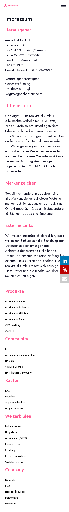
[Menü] (63, 5)
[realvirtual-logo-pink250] (10, 5)
